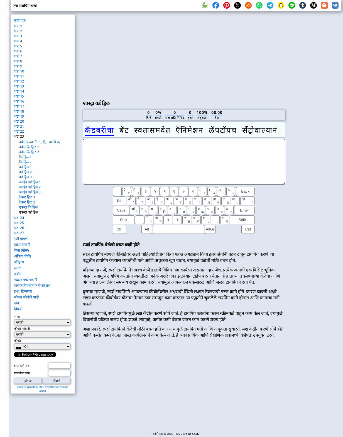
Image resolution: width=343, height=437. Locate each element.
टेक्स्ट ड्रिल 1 (27, 197)
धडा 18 (19, 111)
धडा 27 (19, 233)
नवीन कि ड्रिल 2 (29, 152)
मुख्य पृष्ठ (20, 20)
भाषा (17, 316)
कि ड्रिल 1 (25, 157)
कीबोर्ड (18, 340)
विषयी (18, 309)
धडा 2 (18, 31)
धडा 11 (19, 76)
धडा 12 (19, 81)
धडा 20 (19, 121)
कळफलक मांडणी (25, 279)
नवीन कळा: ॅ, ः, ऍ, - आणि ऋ (39, 142)
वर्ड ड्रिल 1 (25, 167)
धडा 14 (19, 91)
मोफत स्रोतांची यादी (26, 297)
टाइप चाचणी (22, 244)
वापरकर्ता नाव (21, 365)
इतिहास (19, 262)
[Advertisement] (148, 55)
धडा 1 (18, 26)
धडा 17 (19, 106)
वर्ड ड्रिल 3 (25, 177)
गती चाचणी (21, 239)
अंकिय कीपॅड (22, 256)
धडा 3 (18, 36)
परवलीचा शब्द (22, 373)
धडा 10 (19, 71)
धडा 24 (19, 218)
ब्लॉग (17, 274)
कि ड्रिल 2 (25, 162)
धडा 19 (19, 116)
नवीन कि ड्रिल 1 (29, 147)
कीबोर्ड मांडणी (22, 328)
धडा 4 (18, 41)
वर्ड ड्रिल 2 (25, 172)
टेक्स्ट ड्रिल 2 (27, 202)
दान (16, 303)
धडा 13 (19, 86)
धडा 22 (19, 131)
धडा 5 (18, 46)
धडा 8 (18, 61)
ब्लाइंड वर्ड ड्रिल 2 (30, 187)
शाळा (17, 268)
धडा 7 (18, 56)
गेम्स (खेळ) (21, 250)
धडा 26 (19, 228)
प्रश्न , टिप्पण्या (23, 291)
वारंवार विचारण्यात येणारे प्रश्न (32, 285)
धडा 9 (18, 66)
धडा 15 (19, 96)
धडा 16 (19, 101)
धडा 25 (19, 223)
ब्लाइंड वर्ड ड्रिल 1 (30, 182)
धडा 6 (18, 51)
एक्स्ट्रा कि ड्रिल (28, 207)
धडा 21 (19, 126)
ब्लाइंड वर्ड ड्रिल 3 (30, 192)
